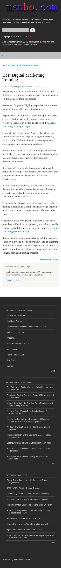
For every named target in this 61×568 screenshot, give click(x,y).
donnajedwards (19, 87)
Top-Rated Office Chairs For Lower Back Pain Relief (29, 505)
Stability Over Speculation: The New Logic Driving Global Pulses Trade (28, 511)
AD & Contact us (13, 280)
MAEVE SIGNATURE (16, 315)
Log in (5, 37)
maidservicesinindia (15, 332)
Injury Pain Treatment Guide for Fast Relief (25, 530)
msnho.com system (22, 560)
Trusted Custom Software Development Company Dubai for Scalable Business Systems (28, 420)
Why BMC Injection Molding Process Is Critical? (27, 499)
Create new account (18, 37)
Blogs (12, 65)
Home (4, 65)
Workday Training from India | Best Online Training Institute (28, 428)
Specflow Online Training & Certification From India (29, 443)
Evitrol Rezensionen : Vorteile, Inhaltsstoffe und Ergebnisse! (27, 481)
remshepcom (12, 349)
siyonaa (10, 366)
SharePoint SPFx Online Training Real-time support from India (29, 457)
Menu (4, 55)
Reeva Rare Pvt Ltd (15, 355)
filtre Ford (11, 360)
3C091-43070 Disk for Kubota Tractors (23, 488)
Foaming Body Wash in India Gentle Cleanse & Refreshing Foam (27, 412)
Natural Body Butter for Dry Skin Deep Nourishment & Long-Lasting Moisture (30, 404)
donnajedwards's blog (27, 65)
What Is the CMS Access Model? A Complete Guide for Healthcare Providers (30, 536)
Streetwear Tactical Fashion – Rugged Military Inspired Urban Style (30, 396)
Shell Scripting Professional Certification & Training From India (29, 449)
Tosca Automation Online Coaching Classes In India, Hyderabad (29, 436)
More (53, 371)
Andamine (11, 338)
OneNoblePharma (14, 321)
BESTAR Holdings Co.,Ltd (18, 343)
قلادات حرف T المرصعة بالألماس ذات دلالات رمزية (27, 524)
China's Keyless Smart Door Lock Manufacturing (27, 494)
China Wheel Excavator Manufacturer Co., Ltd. (27, 327)
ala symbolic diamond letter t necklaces (24, 518)
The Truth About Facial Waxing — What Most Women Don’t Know (30, 388)
